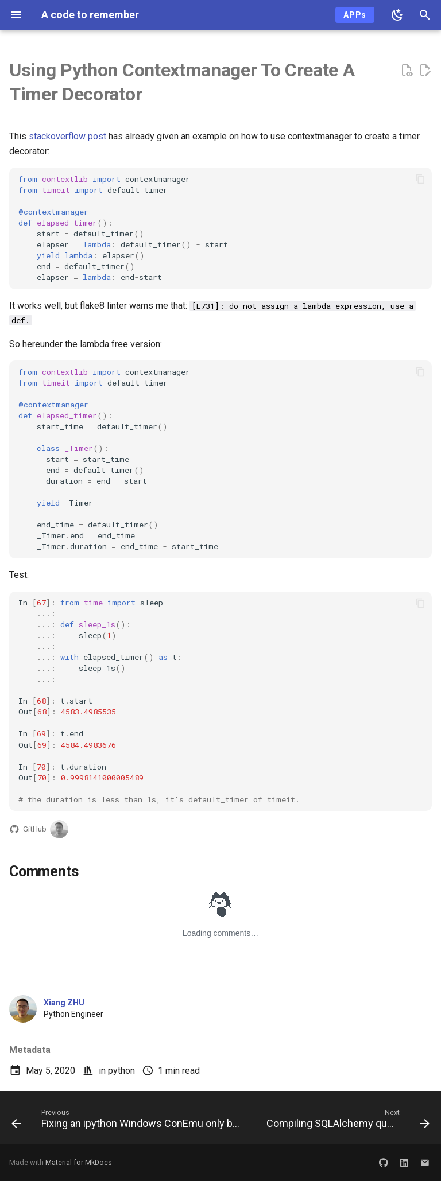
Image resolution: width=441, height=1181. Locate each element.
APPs (354, 15)
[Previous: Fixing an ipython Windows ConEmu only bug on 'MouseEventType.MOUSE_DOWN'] (128, 1121)
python (121, 1070)
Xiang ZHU (64, 1002)
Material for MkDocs (78, 1162)
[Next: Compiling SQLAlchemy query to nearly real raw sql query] (347, 1121)
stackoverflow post (67, 136)
